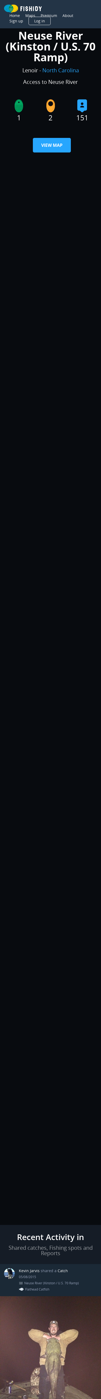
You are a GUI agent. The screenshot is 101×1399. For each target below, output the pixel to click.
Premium (49, 15)
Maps (30, 15)
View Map (51, 145)
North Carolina (60, 70)
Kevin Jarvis (30, 1270)
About (67, 15)
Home (14, 15)
